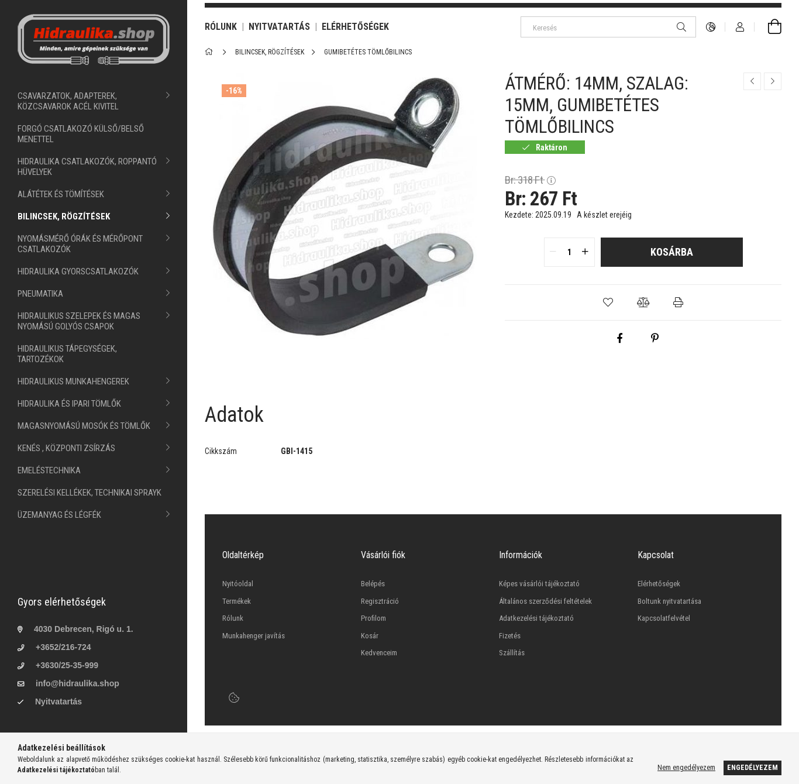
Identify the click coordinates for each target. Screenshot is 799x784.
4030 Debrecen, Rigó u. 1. (83, 629)
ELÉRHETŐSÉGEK (355, 26)
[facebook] (619, 338)
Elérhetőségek (659, 583)
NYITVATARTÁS (279, 26)
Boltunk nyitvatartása (669, 601)
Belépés (373, 583)
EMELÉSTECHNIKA (49, 470)
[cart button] (768, 26)
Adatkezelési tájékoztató (536, 618)
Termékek (236, 601)
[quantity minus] (553, 252)
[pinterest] (654, 338)
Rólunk (232, 618)
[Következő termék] (772, 81)
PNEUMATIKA (40, 293)
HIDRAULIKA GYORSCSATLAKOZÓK (78, 271)
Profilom (373, 618)
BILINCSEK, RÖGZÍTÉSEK (64, 216)
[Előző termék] (752, 81)
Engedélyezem (752, 768)
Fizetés (510, 635)
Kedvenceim (379, 652)
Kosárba (671, 252)
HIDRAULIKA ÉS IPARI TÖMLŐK (69, 403)
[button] (608, 302)
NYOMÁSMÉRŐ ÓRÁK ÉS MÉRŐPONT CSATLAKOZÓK (80, 244)
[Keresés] (608, 26)
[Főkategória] (211, 52)
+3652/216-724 (63, 647)
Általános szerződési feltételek (545, 601)
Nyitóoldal (237, 583)
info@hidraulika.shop (77, 683)
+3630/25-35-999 (67, 665)
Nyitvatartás (58, 701)
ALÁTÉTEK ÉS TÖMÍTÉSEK (61, 194)
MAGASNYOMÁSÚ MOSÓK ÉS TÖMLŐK (84, 426)
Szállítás (512, 652)
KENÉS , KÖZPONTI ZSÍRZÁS (66, 448)
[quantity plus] (585, 252)
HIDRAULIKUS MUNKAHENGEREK (73, 381)
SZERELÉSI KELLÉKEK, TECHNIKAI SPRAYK (89, 492)
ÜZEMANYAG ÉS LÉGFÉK (59, 515)
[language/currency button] (710, 26)
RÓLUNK (221, 26)
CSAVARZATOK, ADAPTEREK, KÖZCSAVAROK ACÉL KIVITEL (68, 101)
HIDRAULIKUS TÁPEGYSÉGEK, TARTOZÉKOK (67, 354)
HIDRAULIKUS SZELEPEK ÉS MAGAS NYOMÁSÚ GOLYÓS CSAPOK (79, 321)
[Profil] (740, 26)
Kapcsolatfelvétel (664, 618)
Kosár (369, 635)
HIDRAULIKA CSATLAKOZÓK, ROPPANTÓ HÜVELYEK (87, 166)
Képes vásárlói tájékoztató (539, 583)
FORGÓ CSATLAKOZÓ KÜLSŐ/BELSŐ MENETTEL (81, 134)
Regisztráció (380, 601)
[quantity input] (569, 252)
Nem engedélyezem (686, 768)
